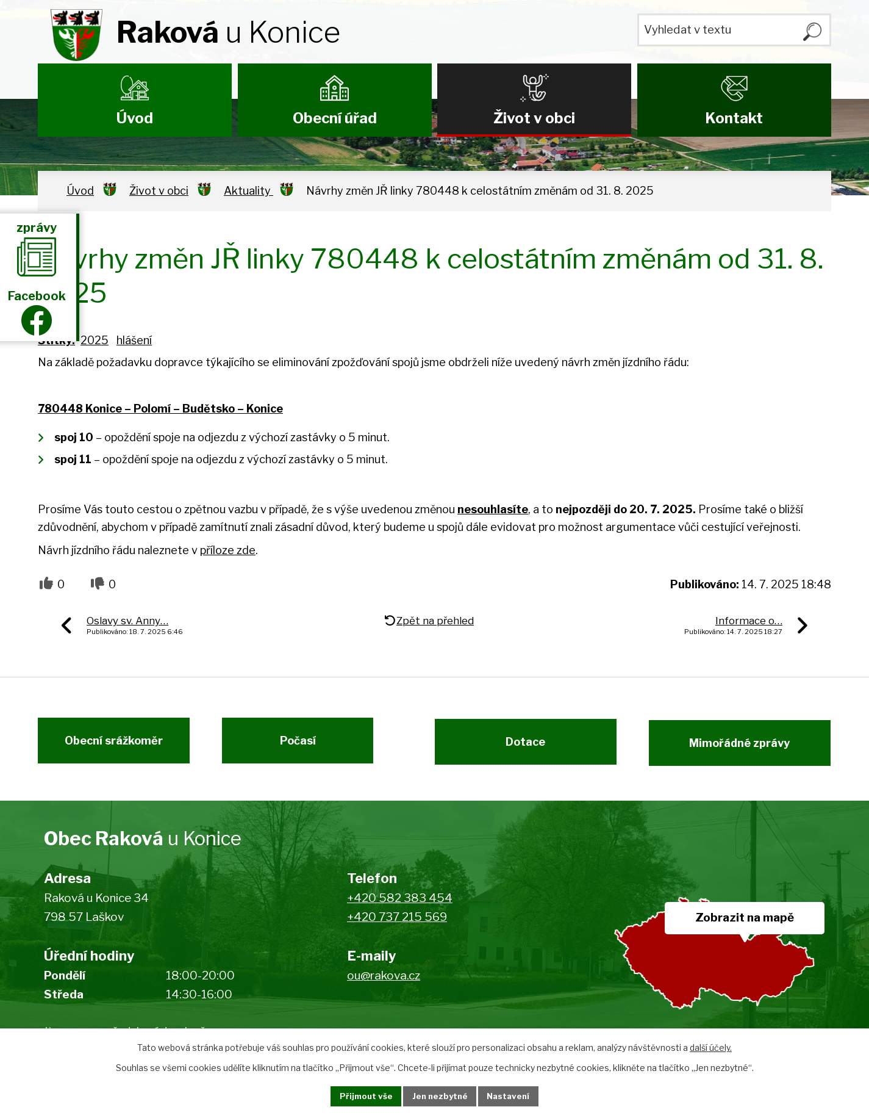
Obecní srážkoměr (106, 747)
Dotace (518, 747)
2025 (94, 340)
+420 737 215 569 (397, 925)
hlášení (134, 340)
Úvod (134, 118)
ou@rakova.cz (383, 985)
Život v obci (534, 118)
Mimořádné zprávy (747, 747)
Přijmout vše (355, 1096)
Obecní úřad (335, 118)
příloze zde (228, 550)
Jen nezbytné (439, 1096)
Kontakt (734, 118)
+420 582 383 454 (399, 907)
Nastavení (518, 1096)
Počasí (305, 747)
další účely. (711, 1046)
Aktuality (248, 190)
